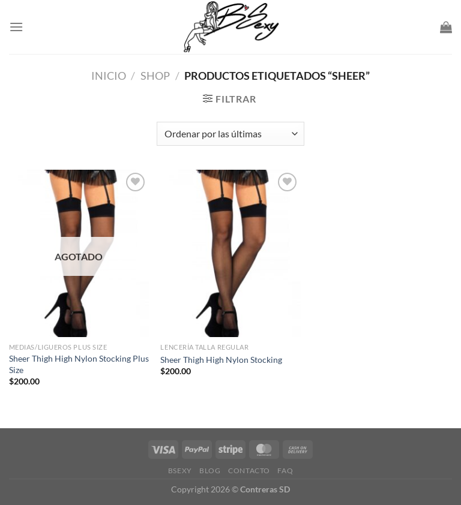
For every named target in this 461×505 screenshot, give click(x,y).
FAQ (285, 470)
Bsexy (180, 470)
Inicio (108, 75)
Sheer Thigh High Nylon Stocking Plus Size (79, 364)
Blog (209, 470)
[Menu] (16, 26)
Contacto (249, 470)
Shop (155, 75)
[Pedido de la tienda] (230, 134)
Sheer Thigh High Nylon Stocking (221, 359)
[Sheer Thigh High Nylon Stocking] (230, 253)
